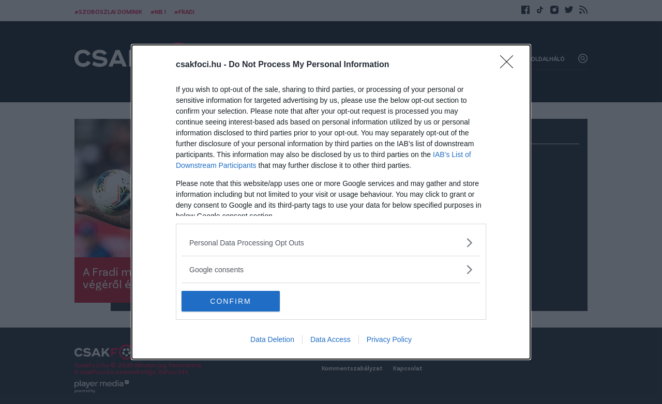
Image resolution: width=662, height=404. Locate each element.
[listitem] (331, 242)
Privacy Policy (389, 339)
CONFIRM (230, 301)
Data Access (330, 339)
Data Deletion (272, 339)
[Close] (510, 65)
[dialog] (331, 202)
